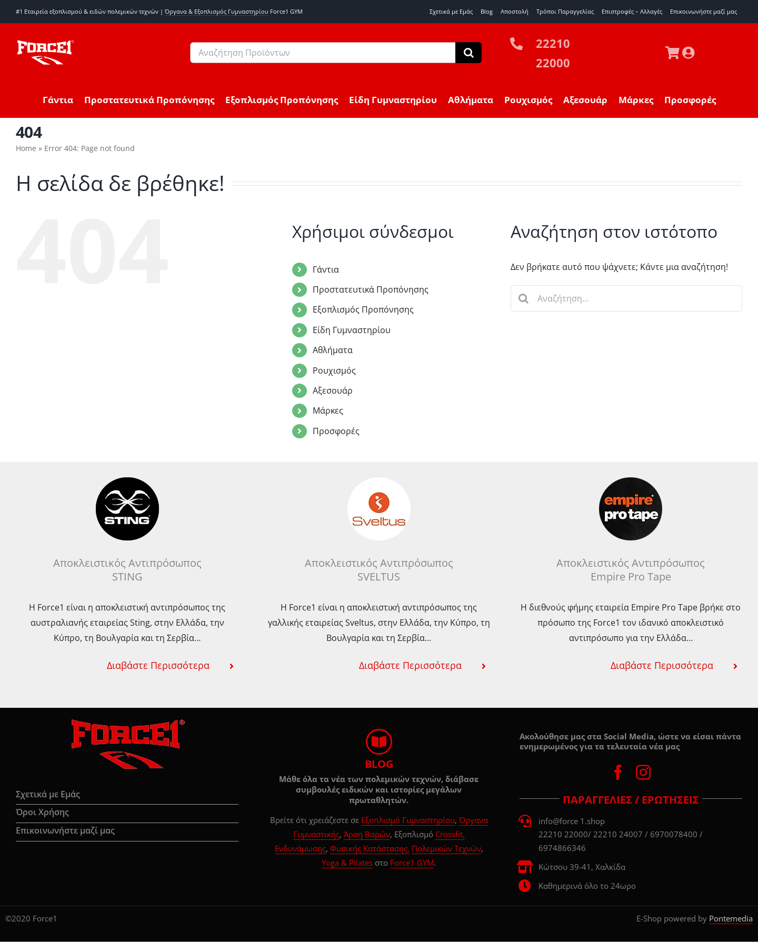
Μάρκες (328, 410)
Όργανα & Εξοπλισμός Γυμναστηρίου (216, 11)
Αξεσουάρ (333, 390)
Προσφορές (336, 431)
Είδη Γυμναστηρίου (352, 330)
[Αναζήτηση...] (626, 298)
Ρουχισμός (334, 370)
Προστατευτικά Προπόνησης (370, 289)
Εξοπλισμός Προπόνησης (363, 309)
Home (26, 148)
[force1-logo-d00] (127, 722)
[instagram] (643, 772)
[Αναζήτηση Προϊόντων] (322, 52)
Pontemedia (731, 918)
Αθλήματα (333, 350)
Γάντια (326, 269)
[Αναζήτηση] (468, 52)
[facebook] (618, 772)
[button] (127, 665)
